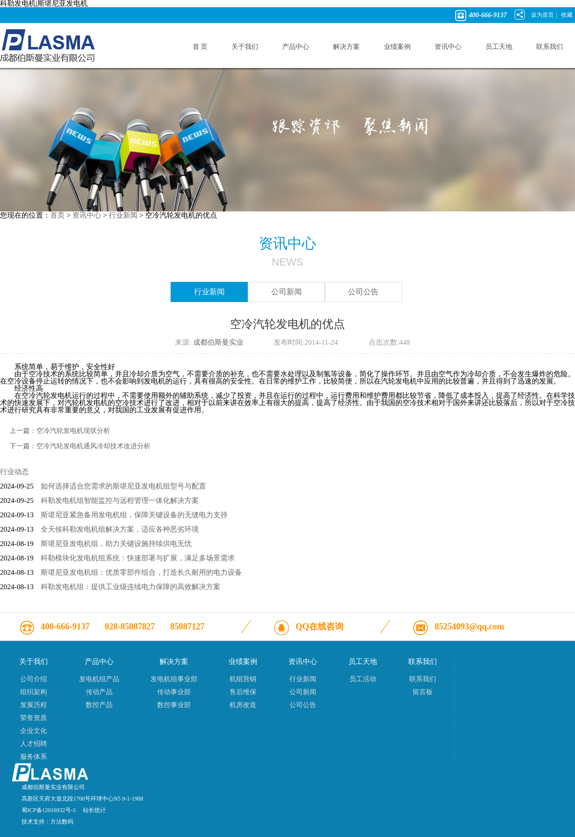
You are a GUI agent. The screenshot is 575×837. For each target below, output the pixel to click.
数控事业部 (174, 705)
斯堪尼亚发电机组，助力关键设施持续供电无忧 (116, 543)
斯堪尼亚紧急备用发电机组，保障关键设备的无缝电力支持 (134, 515)
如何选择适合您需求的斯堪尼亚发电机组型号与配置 (123, 486)
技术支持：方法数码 (47, 821)
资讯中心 (86, 215)
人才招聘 (33, 743)
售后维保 (243, 692)
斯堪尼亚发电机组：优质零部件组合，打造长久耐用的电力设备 (141, 572)
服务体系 (33, 756)
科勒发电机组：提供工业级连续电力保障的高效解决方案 (130, 587)
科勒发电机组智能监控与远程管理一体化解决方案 (120, 500)
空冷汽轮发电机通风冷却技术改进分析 (93, 446)
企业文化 (33, 730)
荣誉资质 (33, 717)
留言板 (423, 692)
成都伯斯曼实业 (218, 342)
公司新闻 (286, 292)
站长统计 (94, 810)
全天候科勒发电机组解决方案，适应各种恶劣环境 (120, 529)
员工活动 (362, 679)
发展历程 (33, 705)
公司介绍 (33, 679)
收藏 (567, 15)
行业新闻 (123, 215)
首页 (57, 215)
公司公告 (363, 292)
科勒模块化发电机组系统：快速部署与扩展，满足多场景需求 (138, 558)
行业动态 (14, 472)
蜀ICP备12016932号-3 (49, 810)
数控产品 (99, 705)
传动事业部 (174, 692)
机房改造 (243, 705)
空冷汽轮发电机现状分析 (73, 430)
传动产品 (99, 692)
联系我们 (422, 679)
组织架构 (33, 692)
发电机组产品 (99, 679)
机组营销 (243, 679)
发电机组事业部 (173, 679)
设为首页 (542, 15)
